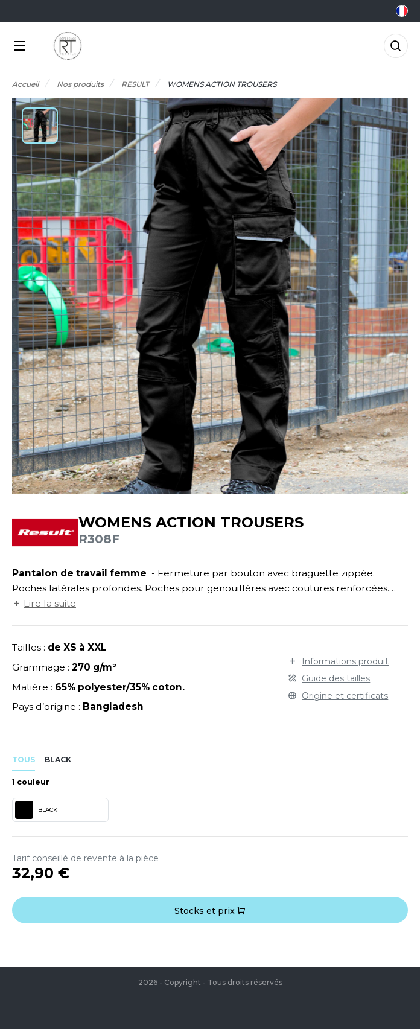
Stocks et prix (210, 910)
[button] (40, 125)
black (58, 759)
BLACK (36, 810)
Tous (23, 759)
